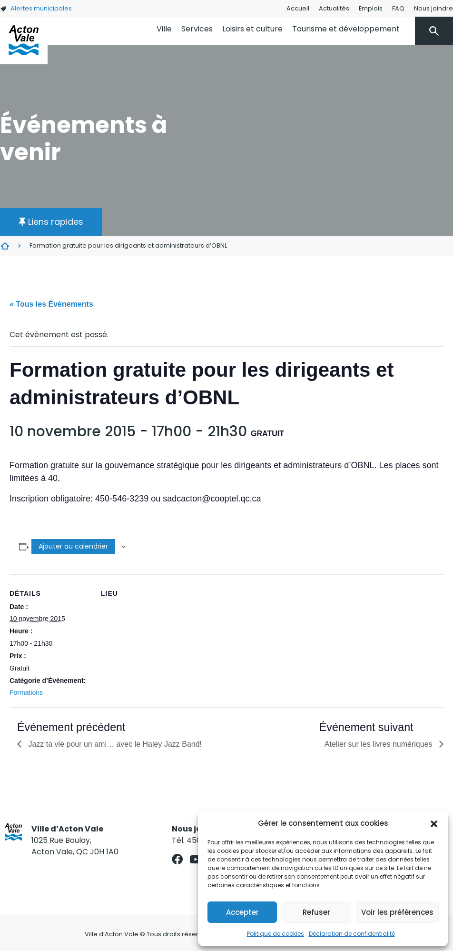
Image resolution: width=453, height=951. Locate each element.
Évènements (5, 245)
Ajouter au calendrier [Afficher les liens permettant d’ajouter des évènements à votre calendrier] (73, 546)
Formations (26, 692)
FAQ (398, 8)
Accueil (297, 8)
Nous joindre (433, 8)
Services (197, 28)
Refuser (316, 912)
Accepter (242, 912)
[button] (434, 823)
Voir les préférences (397, 912)
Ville (164, 28)
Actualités (334, 8)
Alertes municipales (36, 8)
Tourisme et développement (346, 28)
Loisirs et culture (252, 28)
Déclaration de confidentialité (352, 934)
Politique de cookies (275, 934)
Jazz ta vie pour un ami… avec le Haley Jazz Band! (114, 744)
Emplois (371, 8)
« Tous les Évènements (51, 304)
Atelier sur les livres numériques (379, 744)
